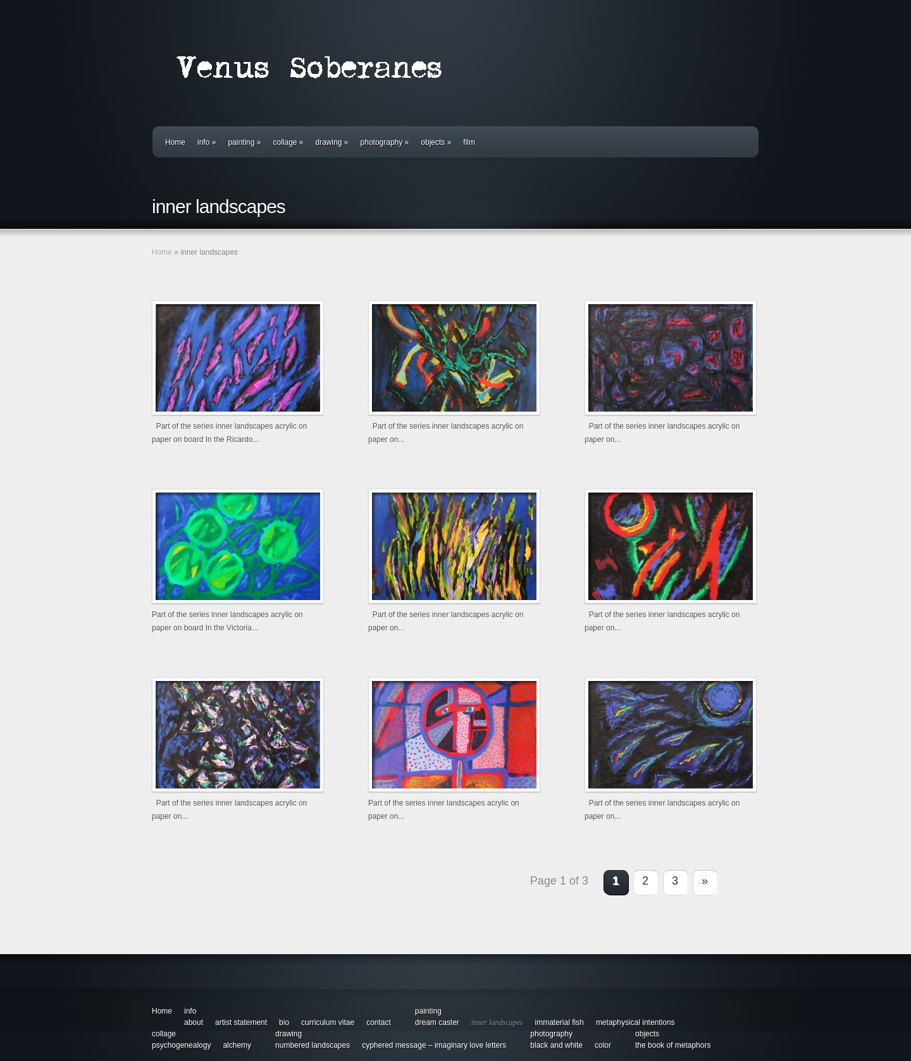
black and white (556, 1045)
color (603, 1045)
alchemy (237, 1045)
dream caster (437, 1022)
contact (378, 1022)
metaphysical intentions (635, 1022)
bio (284, 1022)
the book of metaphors (672, 1045)
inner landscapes (497, 1022)
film (469, 142)
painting (244, 142)
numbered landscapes (312, 1045)
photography (385, 142)
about (193, 1022)
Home (175, 142)
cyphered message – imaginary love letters (434, 1045)
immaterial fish (559, 1022)
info (206, 142)
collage (288, 142)
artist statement (241, 1022)
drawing (332, 142)
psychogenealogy (181, 1045)
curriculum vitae (327, 1022)
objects (436, 142)
